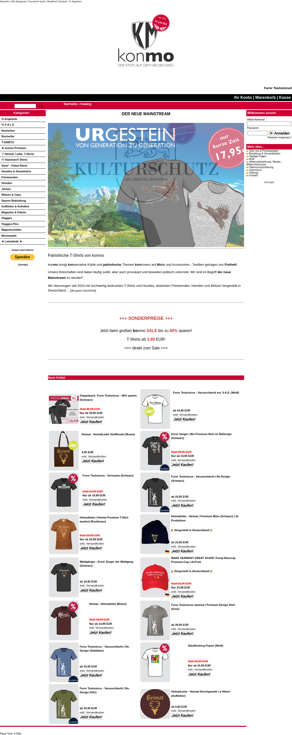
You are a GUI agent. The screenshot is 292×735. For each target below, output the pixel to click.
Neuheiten (8, 130)
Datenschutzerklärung (261, 167)
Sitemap (253, 172)
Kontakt (253, 175)
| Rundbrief (51, 1)
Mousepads (9, 235)
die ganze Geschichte (83, 290)
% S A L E (7, 124)
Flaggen (6, 218)
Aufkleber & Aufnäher (15, 206)
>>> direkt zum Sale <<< (146, 348)
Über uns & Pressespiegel (263, 150)
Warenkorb (265, 97)
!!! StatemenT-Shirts (14, 159)
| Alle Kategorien (18, 1)
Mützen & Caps (11, 194)
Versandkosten (94, 417)
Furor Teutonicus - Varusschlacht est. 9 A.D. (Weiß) (206, 392)
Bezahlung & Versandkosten (265, 153)
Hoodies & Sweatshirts (16, 171)
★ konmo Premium (13, 148)
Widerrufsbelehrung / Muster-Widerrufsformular (263, 163)
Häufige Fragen (257, 156)
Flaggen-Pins (10, 223)
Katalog (85, 104)
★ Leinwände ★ (11, 241)
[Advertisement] (23, 340)
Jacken (6, 188)
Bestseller (8, 136)
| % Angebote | (75, 1)
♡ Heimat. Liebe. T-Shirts (17, 153)
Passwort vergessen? (279, 137)
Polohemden (9, 177)
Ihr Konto (243, 97)
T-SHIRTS (7, 142)
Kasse (285, 97)
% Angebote (9, 118)
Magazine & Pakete (13, 212)
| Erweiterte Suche (36, 1)
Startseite (5, 1)
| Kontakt (62, 1)
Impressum (255, 170)
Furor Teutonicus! (278, 88)
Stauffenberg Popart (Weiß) (205, 645)
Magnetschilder (11, 229)
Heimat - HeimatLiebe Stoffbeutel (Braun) (108, 434)
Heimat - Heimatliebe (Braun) (107, 603)
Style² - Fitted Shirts (14, 165)
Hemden (6, 183)
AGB (251, 159)
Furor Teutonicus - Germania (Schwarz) (108, 475)
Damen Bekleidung (13, 200)
